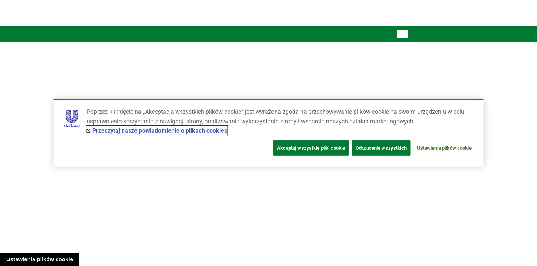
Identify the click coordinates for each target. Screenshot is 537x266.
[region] (269, 133)
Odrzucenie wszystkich (381, 148)
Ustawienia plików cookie (39, 259)
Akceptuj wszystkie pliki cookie (311, 148)
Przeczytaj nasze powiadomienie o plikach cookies (159, 130)
